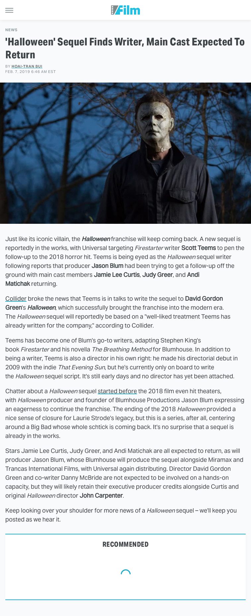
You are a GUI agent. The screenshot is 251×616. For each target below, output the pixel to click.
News (11, 30)
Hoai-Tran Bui (27, 66)
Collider (16, 298)
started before (117, 391)
